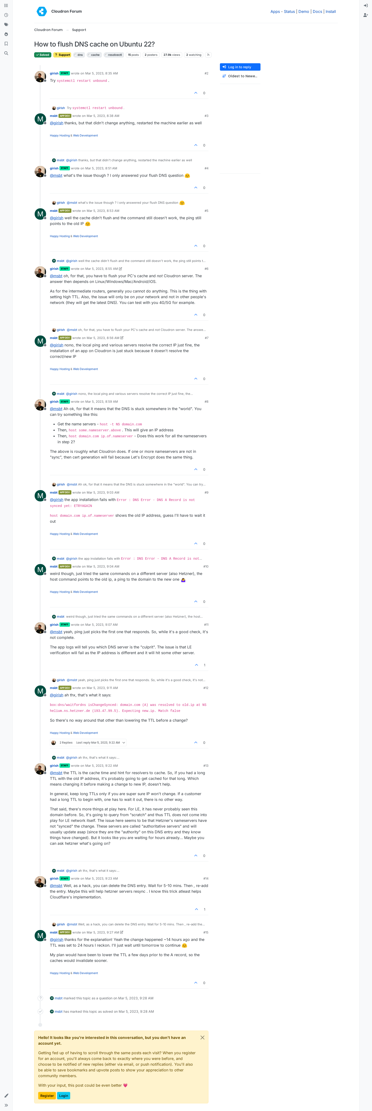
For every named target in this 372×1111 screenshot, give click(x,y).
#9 (206, 492)
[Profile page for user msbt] (40, 119)
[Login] (365, 6)
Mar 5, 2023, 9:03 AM (103, 492)
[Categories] (6, 6)
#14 (205, 878)
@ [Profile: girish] (56, 122)
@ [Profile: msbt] (56, 175)
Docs (317, 11)
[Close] (202, 1037)
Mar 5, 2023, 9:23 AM (101, 878)
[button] (6, 1096)
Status (289, 11)
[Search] (6, 53)
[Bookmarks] (6, 44)
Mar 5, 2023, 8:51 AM (101, 168)
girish (54, 73)
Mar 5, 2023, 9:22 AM (101, 765)
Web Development (85, 135)
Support (62, 55)
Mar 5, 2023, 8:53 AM (103, 211)
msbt (54, 116)
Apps (275, 11)
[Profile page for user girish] (40, 76)
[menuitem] (365, 6)
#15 (205, 932)
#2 (206, 73)
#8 (206, 401)
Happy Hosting (60, 135)
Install (331, 11)
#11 (206, 624)
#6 (206, 269)
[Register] (365, 15)
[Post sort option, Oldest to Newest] (240, 76)
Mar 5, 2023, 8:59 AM (101, 401)
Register (47, 1096)
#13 (205, 765)
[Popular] (6, 34)
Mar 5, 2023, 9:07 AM (101, 624)
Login (63, 1096)
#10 (205, 566)
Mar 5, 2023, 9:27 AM (103, 932)
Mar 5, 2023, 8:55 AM (101, 269)
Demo (303, 11)
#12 (205, 688)
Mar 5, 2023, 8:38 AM (103, 116)
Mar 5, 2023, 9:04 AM (103, 566)
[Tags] (6, 25)
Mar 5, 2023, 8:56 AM (103, 338)
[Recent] (6, 15)
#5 (206, 211)
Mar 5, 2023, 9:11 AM (102, 688)
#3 (206, 116)
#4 (206, 168)
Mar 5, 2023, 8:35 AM (101, 73)
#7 (206, 338)
